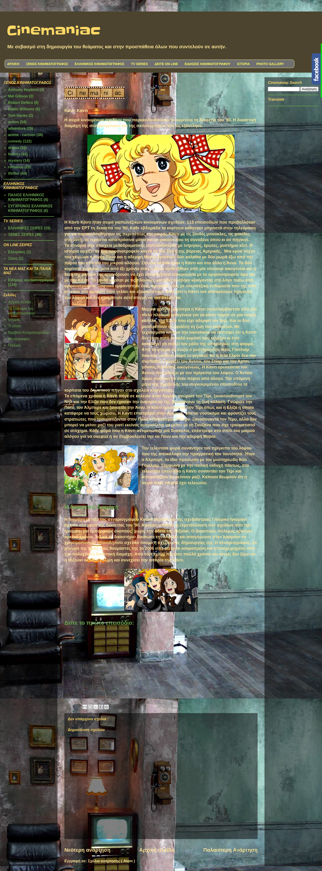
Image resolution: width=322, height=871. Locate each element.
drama (13, 148)
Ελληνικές (17, 252)
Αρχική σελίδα (156, 850)
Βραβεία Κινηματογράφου (29, 332)
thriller (14, 173)
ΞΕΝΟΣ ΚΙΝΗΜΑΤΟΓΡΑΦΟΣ (47, 64)
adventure (17, 128)
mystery (15, 160)
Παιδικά (14, 345)
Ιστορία (14, 320)
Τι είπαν (14, 326)
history (14, 154)
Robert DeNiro (20, 103)
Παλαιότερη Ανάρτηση (230, 850)
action (13, 122)
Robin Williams (21, 109)
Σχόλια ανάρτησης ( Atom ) (111, 861)
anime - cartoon (21, 135)
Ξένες (13, 258)
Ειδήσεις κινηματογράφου (31, 280)
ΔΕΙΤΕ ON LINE (166, 64)
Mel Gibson (18, 96)
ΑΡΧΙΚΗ (13, 64)
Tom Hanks (18, 115)
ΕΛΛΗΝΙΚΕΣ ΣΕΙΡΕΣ (25, 228)
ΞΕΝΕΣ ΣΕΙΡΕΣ (21, 234)
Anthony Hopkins (23, 90)
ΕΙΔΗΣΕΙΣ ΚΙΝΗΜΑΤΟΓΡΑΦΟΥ (207, 64)
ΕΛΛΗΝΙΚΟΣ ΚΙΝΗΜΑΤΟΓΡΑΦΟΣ (99, 64)
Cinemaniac (54, 31)
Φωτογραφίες (19, 339)
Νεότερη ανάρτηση (87, 850)
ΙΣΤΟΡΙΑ (243, 64)
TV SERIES (139, 64)
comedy (15, 141)
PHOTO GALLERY (270, 64)
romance (15, 167)
